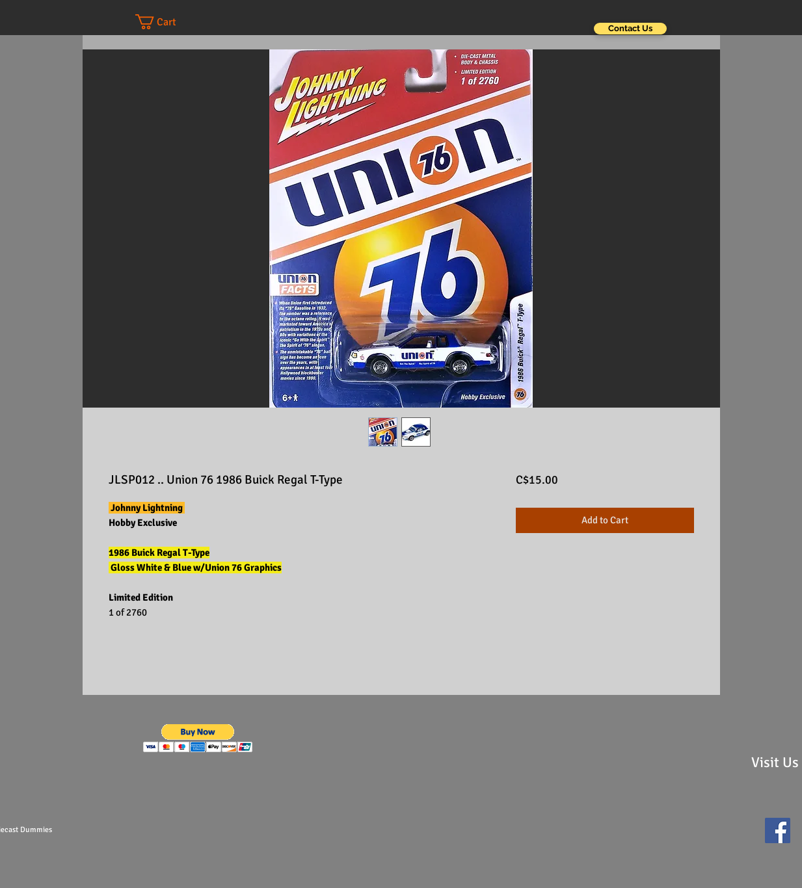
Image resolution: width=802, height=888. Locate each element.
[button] (168, 21)
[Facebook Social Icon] (777, 830)
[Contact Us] (630, 28)
